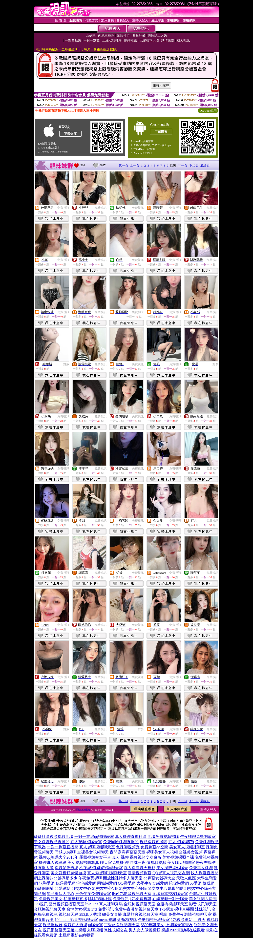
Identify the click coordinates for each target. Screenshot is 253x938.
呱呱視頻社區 (100, 899)
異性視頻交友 (116, 930)
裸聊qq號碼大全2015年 (58, 857)
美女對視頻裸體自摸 (68, 873)
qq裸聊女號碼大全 (159, 878)
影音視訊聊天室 (203, 904)
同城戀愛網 (107, 883)
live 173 (91, 904)
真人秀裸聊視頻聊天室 (107, 873)
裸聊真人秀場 (75, 925)
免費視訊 (63, 208)
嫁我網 (208, 883)
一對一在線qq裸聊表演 (94, 836)
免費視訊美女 (51, 899)
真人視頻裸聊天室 (86, 842)
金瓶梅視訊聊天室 (139, 904)
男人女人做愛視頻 (144, 930)
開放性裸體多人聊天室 (123, 878)
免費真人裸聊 (201, 868)
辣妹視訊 (203, 909)
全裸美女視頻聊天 (93, 852)
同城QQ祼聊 (82, 809)
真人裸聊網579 (181, 842)
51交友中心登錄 (133, 888)
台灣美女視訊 (78, 909)
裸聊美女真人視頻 (162, 852)
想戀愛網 (47, 883)
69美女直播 (112, 914)
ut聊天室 (95, 925)
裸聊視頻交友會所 (145, 857)
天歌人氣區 (186, 878)
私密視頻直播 (75, 899)
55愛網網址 (44, 888)
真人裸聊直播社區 (131, 836)
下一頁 (182, 165)
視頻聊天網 (68, 914)
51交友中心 (81, 888)
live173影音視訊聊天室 (131, 894)
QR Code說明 (208, 110)
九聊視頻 (95, 930)
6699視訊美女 (152, 925)
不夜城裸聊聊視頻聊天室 (101, 868)
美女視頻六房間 (203, 899)
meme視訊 (107, 919)
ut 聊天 (199, 919)
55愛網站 (62, 888)
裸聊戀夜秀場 (66, 868)
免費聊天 (138, 312)
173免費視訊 (140, 899)
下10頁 (194, 165)
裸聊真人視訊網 (52, 862)
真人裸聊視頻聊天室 (97, 847)
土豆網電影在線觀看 (76, 935)
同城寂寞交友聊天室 (170, 894)
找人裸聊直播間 (204, 873)
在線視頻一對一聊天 (170, 899)
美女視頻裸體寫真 (83, 862)
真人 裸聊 (120, 857)
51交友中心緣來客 (200, 888)
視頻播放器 (53, 925)
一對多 (64, 364)
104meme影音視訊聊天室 (76, 919)
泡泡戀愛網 (86, 883)
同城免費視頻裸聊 (163, 836)
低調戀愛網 (65, 883)
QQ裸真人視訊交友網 (171, 873)
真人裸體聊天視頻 (139, 868)
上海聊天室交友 (179, 925)
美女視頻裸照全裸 (178, 857)
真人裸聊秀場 (111, 904)
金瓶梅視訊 (127, 919)
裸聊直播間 (184, 909)
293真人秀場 (90, 914)
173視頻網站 (181, 919)
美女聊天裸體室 (181, 862)
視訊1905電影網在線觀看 (183, 930)
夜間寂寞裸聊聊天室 (127, 852)
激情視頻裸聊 (139, 873)
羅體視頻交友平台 (95, 857)
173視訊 (41, 904)
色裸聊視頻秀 (128, 847)
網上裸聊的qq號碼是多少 (55, 878)
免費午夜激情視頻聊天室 (136, 909)
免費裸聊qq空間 (154, 847)
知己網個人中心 (60, 894)
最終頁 (205, 165)
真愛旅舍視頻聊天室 (122, 925)
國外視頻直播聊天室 (66, 904)
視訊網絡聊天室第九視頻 (64, 930)
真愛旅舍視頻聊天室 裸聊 (145, 914)
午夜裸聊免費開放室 (198, 836)
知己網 (40, 894)
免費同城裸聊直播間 (121, 842)
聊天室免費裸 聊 (114, 862)
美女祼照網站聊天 (172, 868)
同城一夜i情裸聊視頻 (148, 862)
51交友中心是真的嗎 (165, 888)
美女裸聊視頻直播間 (51, 842)
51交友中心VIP (105, 888)
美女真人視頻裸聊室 (187, 847)
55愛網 (196, 883)
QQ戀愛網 (126, 883)
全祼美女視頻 (191, 852)
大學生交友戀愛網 (152, 883)
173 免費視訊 (102, 909)
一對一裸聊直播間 (62, 847)
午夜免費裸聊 (90, 878)
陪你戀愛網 (179, 883)
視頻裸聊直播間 (153, 842)
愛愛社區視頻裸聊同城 (53, 836)
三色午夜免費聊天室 (93, 894)
